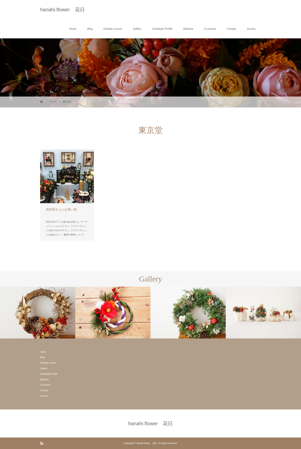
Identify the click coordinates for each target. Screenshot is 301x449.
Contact (231, 28)
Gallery (137, 28)
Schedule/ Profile (162, 28)
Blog (90, 28)
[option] (37, 312)
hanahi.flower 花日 (62, 9)
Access (251, 28)
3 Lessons (210, 28)
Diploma (188, 28)
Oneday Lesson (112, 28)
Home (72, 28)
